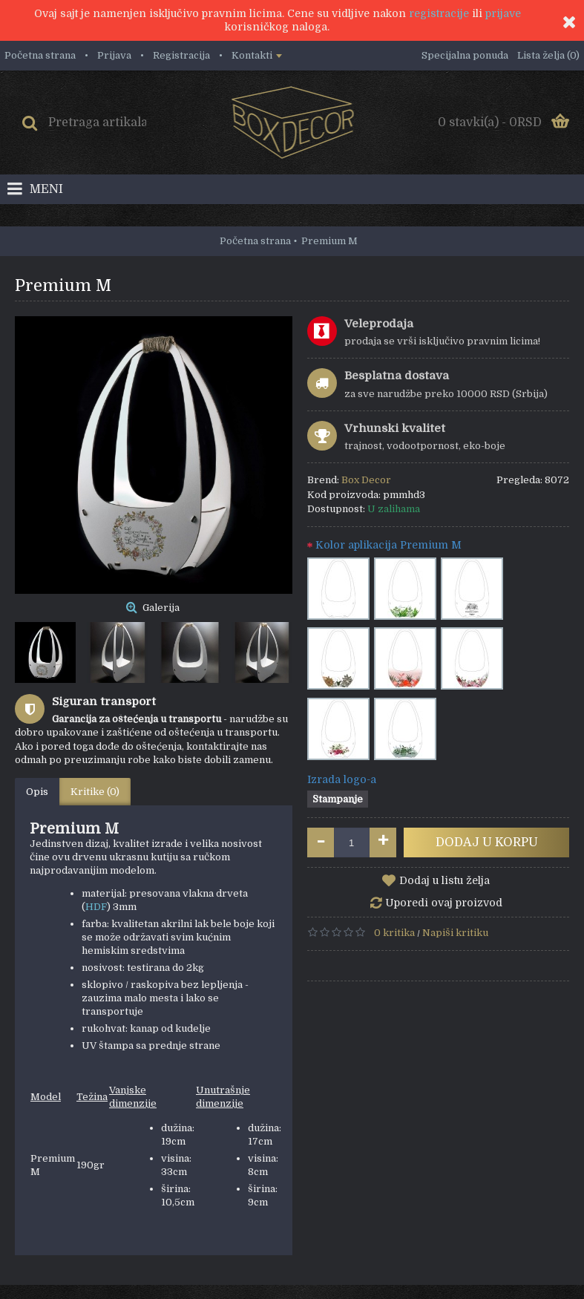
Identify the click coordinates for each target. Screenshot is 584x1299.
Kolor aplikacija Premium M (388, 545)
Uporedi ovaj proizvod (443, 903)
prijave (503, 13)
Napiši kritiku (455, 932)
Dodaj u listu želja (444, 880)
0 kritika (394, 932)
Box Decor (366, 479)
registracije (439, 13)
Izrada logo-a (341, 779)
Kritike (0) (94, 791)
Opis (37, 791)
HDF (96, 906)
